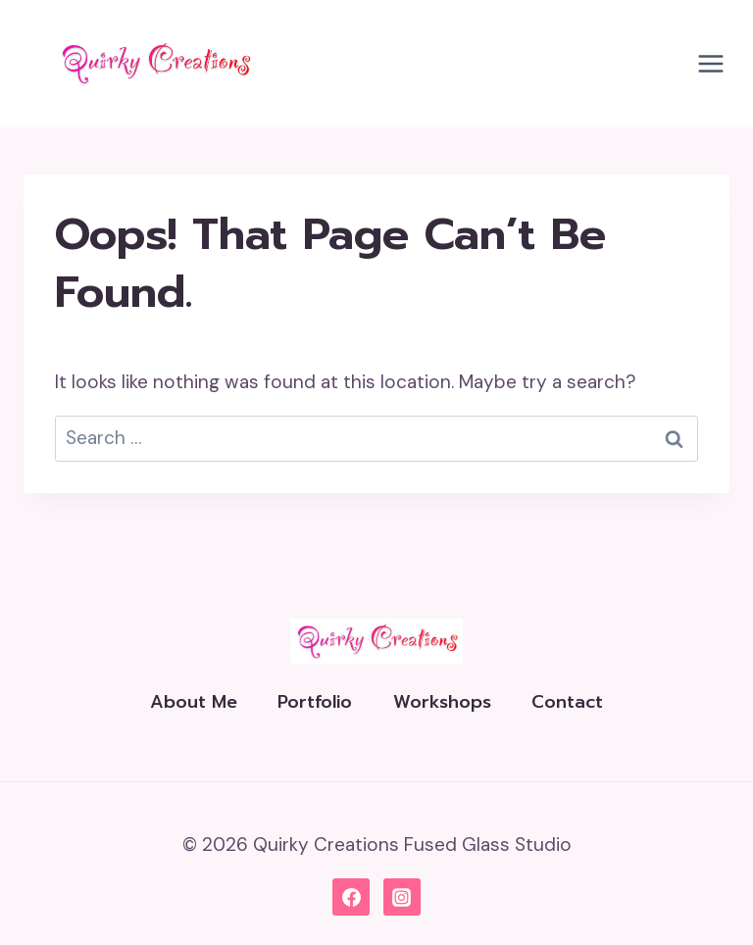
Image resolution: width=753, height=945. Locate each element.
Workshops (442, 702)
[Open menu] (710, 63)
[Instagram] (402, 897)
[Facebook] (351, 897)
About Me (193, 702)
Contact (567, 702)
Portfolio (314, 702)
